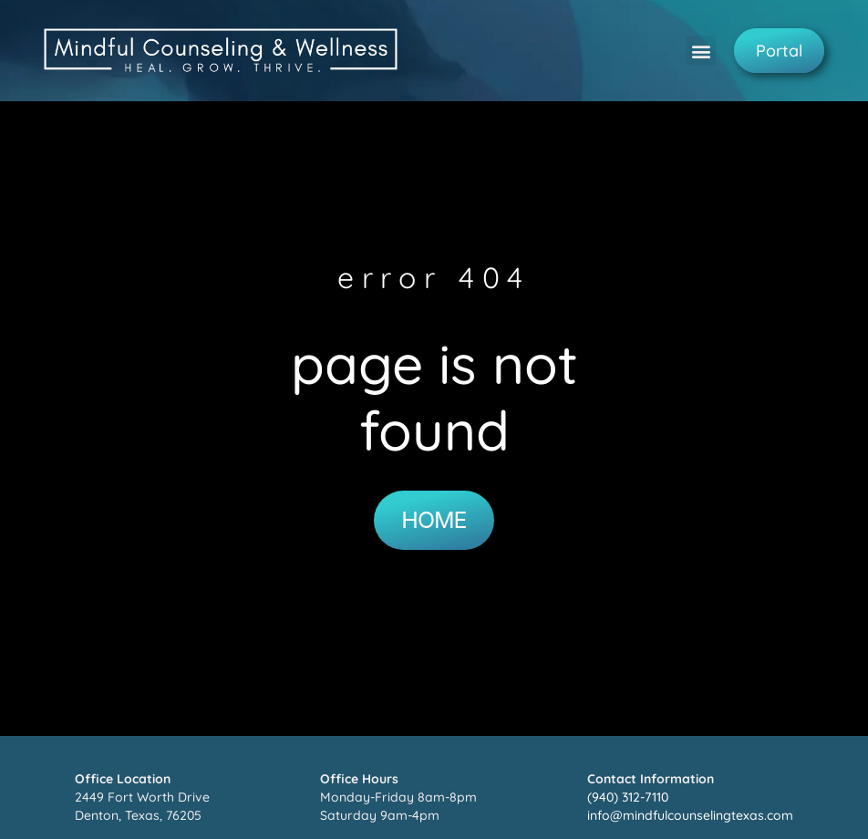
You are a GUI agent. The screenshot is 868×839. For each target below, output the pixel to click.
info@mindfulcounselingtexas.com (690, 815)
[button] (701, 51)
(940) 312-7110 (627, 797)
